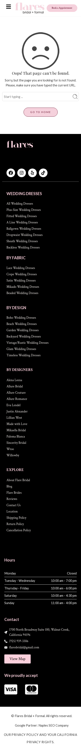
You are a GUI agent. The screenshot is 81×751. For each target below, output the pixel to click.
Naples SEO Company (53, 725)
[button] (8, 6)
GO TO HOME (40, 112)
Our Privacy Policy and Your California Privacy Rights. (40, 738)
